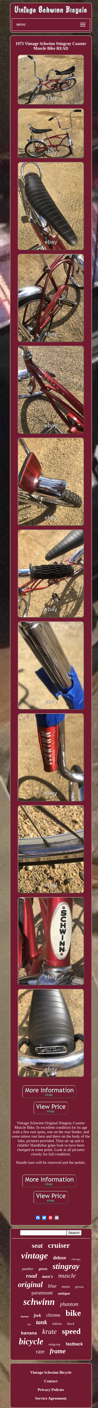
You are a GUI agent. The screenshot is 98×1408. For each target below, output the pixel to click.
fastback (74, 1344)
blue (52, 1286)
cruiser (59, 1245)
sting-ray (55, 1344)
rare (40, 1351)
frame (58, 1351)
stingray (66, 1266)
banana (29, 1333)
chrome (53, 1315)
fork (37, 1315)
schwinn (39, 1302)
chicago (75, 1259)
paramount (42, 1292)
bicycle (31, 1341)
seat (37, 1245)
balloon (57, 1324)
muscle (67, 1275)
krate (49, 1331)
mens (66, 1286)
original (30, 1284)
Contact (50, 1381)
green (43, 1269)
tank (41, 1322)
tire (29, 1324)
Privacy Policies (51, 1390)
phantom (69, 1304)
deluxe (59, 1257)
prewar (79, 1287)
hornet (24, 1316)
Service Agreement (50, 1398)
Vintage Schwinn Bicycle (51, 1372)
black (70, 1324)
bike (73, 1313)
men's (47, 1276)
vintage (34, 1255)
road (31, 1275)
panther (28, 1269)
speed (71, 1331)
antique (64, 1293)
